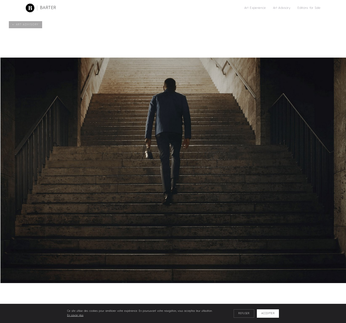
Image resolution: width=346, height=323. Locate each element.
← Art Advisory (25, 24)
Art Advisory (281, 7)
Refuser (243, 313)
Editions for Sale (308, 7)
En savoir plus (75, 315)
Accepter (268, 313)
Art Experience (255, 7)
